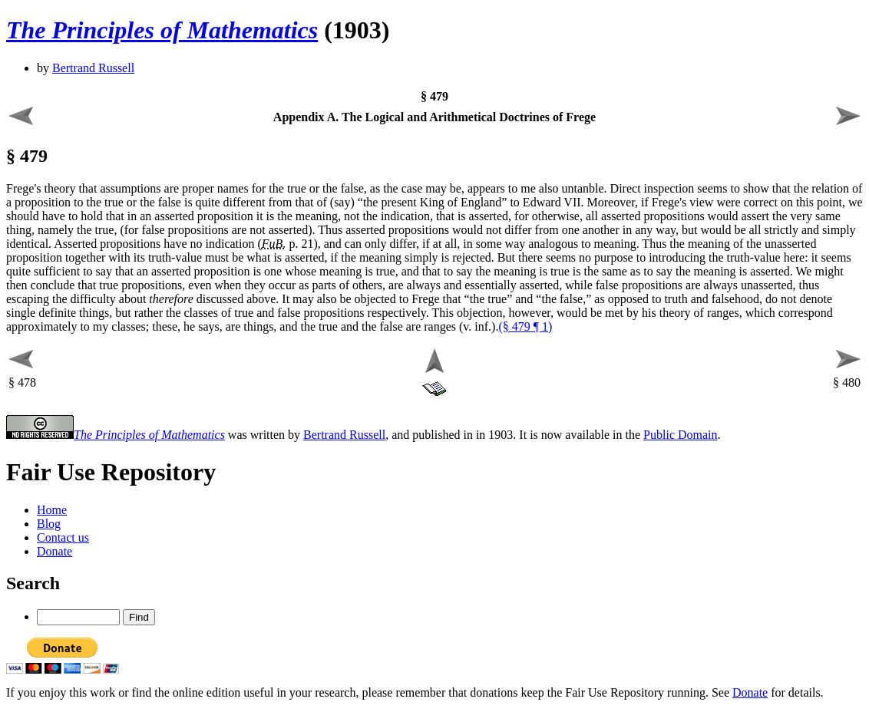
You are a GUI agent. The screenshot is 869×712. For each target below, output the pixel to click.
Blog (49, 523)
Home (52, 509)
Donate (54, 551)
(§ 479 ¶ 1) (525, 326)
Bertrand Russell (93, 67)
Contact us (63, 537)
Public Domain (680, 434)
